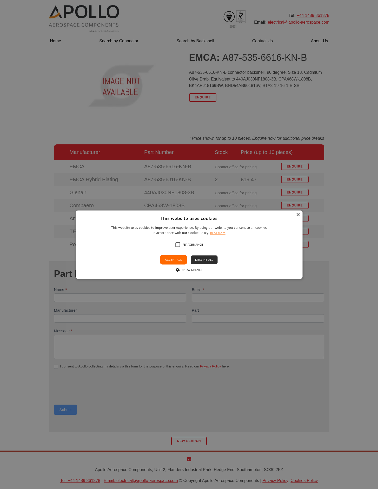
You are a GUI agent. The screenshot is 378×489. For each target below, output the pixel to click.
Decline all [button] (204, 260)
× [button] (298, 215)
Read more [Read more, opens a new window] (218, 233)
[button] (178, 245)
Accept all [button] (173, 260)
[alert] (189, 244)
